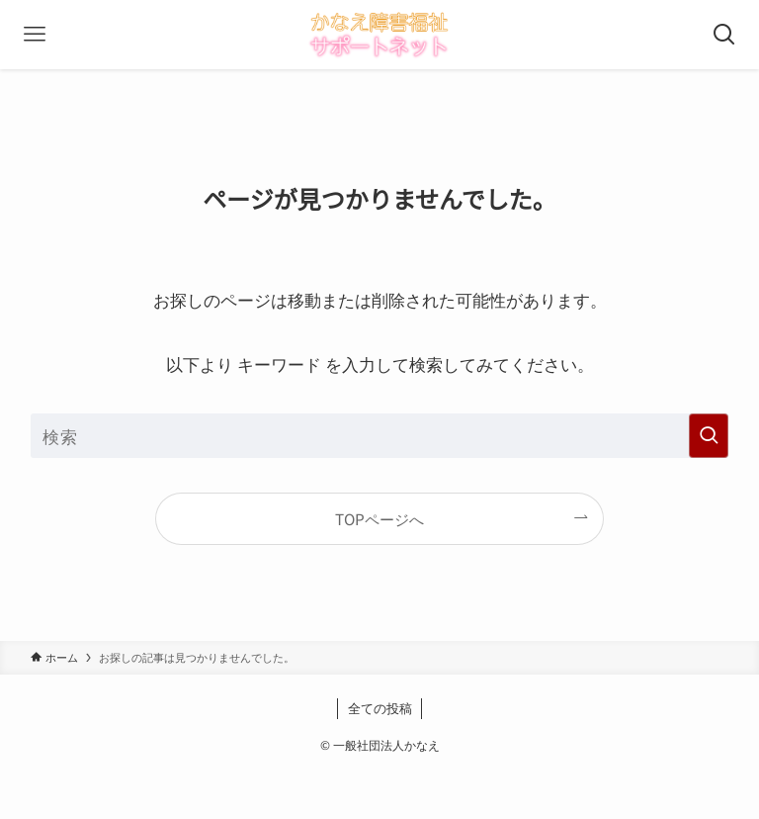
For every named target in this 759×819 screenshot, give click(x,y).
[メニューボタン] (34, 34)
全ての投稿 (380, 707)
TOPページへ (379, 518)
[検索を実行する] (708, 435)
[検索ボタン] (724, 34)
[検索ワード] (380, 435)
